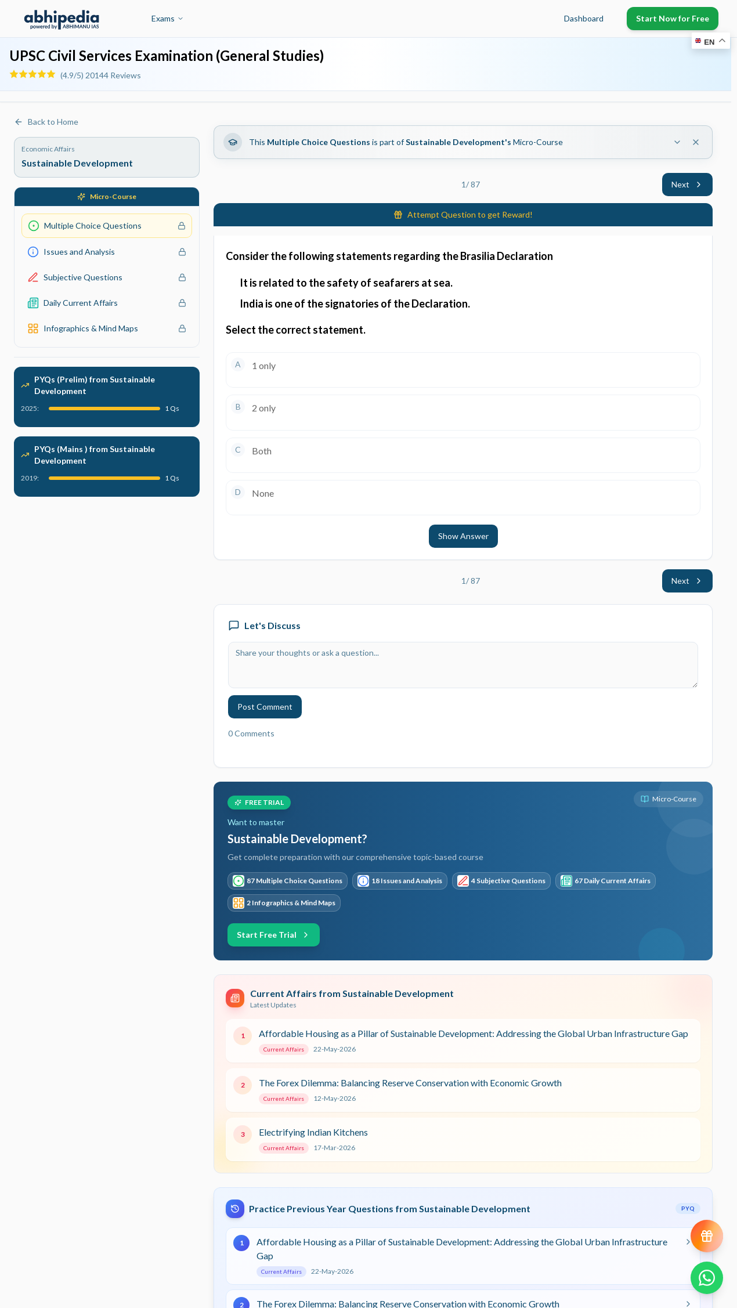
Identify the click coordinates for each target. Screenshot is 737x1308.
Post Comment (264, 706)
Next (687, 184)
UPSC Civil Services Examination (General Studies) (166, 55)
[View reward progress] (707, 1236)
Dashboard (584, 18)
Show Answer (463, 536)
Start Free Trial (273, 935)
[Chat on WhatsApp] (707, 1278)
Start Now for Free (672, 18)
